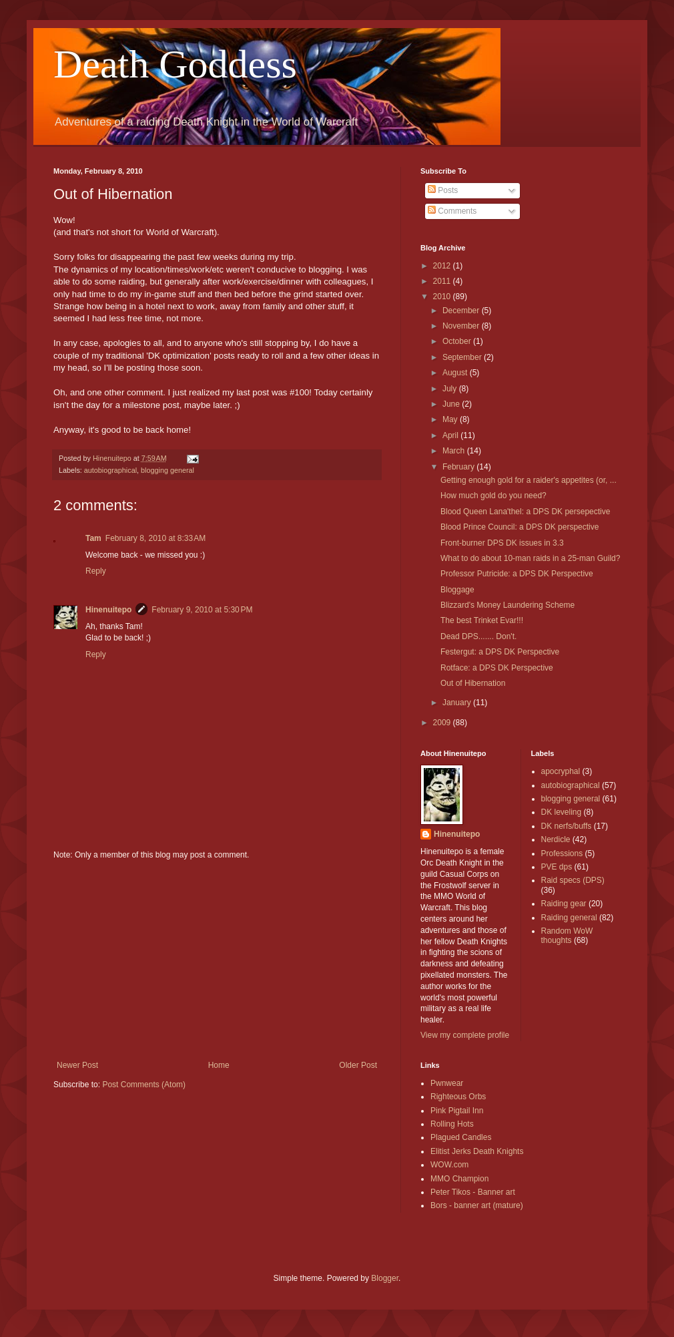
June (452, 404)
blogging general (167, 470)
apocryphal (561, 771)
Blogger (384, 1278)
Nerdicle (556, 839)
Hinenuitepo (108, 609)
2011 (443, 281)
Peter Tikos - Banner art (472, 1192)
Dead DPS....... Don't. (478, 636)
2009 (443, 722)
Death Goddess (175, 64)
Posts (443, 190)
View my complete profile (464, 1035)
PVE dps (557, 867)
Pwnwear (446, 1083)
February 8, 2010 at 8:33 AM (155, 538)
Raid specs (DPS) (573, 880)
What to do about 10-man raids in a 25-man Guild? (530, 558)
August (456, 372)
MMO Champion (459, 1178)
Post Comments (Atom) (144, 1084)
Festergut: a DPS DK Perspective (499, 651)
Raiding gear (564, 903)
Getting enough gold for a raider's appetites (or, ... (528, 480)
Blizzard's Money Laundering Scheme (507, 605)
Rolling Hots (452, 1124)
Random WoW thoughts (567, 935)
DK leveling (561, 812)
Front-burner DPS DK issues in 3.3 (502, 543)
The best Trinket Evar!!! (481, 620)
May (451, 419)
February (459, 466)
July (450, 388)
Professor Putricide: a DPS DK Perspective (516, 573)
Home (219, 1065)
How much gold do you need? (493, 495)
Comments (452, 211)
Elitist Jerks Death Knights (476, 1151)
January (457, 702)
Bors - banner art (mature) (476, 1205)
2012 (443, 265)
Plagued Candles (460, 1137)
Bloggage (457, 589)
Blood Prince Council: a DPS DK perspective (519, 527)
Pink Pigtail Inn (456, 1110)
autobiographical (110, 470)
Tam (93, 538)
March (454, 450)
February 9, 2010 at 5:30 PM (201, 609)
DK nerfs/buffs (566, 826)
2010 (443, 296)
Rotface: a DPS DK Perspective (496, 668)
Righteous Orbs (458, 1096)
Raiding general (569, 917)
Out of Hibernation (472, 683)
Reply (95, 571)
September (463, 357)
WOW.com (449, 1164)
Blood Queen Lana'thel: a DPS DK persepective (525, 511)
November (462, 326)
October (457, 341)
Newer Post (77, 1065)
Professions (562, 853)
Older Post (358, 1065)
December (462, 310)
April (451, 435)
